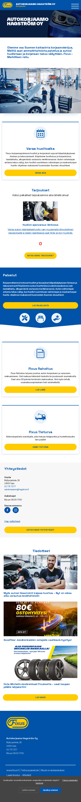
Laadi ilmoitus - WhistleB (18, 775)
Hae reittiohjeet (12, 521)
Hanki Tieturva (40, 447)
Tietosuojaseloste (30, 770)
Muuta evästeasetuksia (52, 770)
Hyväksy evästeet (50, 790)
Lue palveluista (40, 305)
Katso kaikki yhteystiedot (40, 530)
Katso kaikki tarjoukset (40, 255)
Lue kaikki (40, 697)
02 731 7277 (10, 486)
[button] (75, 6)
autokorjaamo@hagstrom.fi (16, 489)
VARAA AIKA (40, 173)
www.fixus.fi (12, 770)
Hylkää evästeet (28, 790)
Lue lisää (40, 389)
